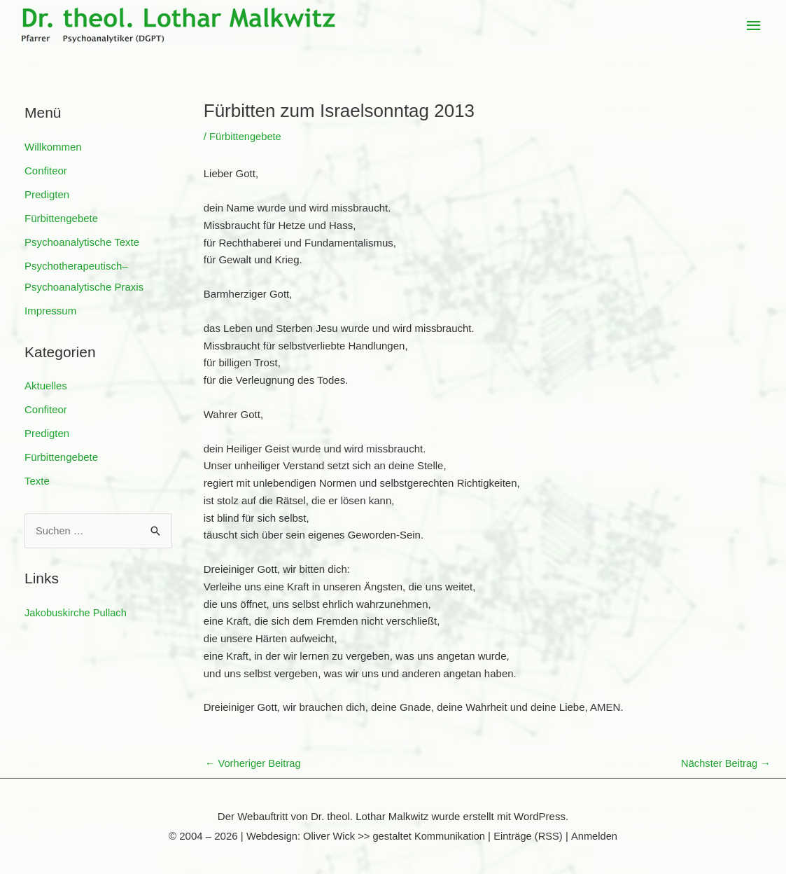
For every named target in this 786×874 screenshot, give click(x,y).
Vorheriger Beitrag (254, 764)
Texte (37, 479)
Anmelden (598, 836)
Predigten (46, 194)
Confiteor (45, 170)
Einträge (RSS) (531, 836)
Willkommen (53, 147)
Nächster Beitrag (725, 764)
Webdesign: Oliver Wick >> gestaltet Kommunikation (364, 836)
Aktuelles (45, 384)
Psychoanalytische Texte (81, 241)
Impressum (50, 309)
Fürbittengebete (61, 217)
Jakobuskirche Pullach (76, 610)
